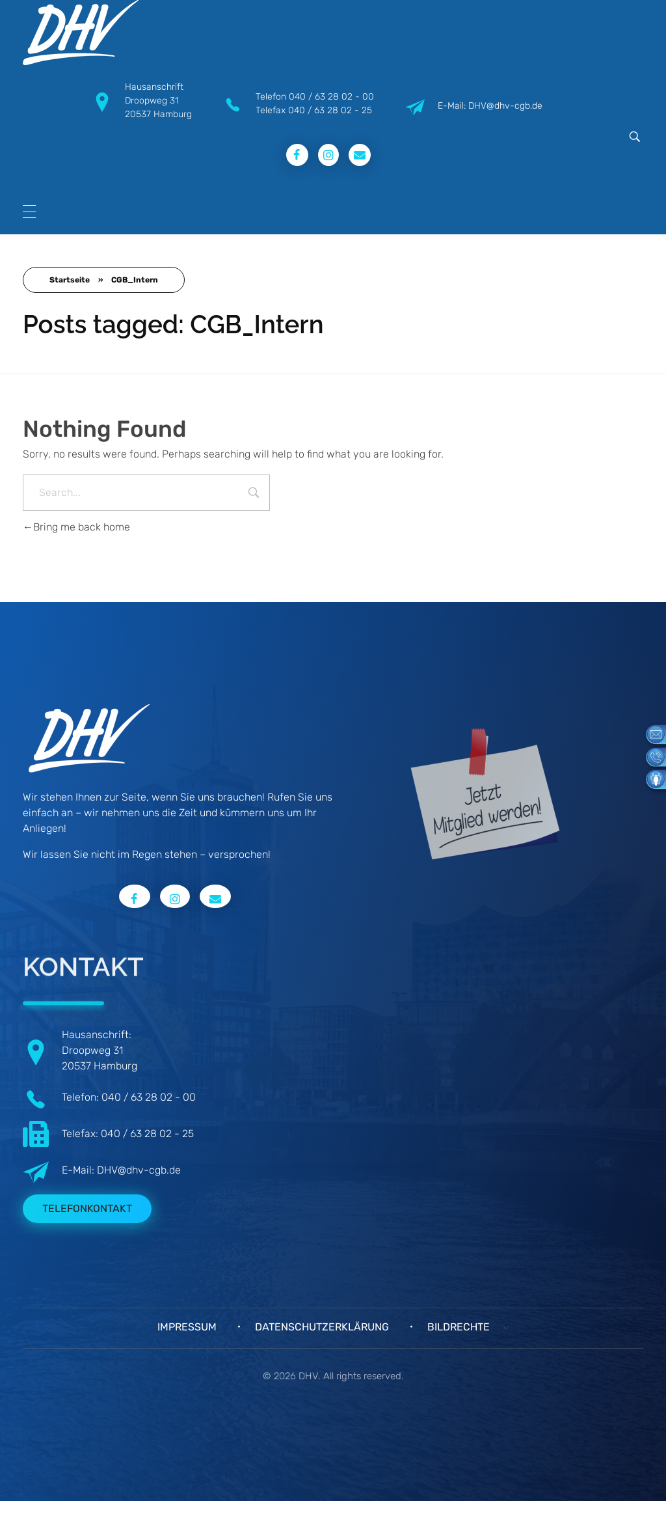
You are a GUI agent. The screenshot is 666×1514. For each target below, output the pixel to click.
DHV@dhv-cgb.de (139, 1170)
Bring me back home (76, 527)
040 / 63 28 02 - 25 (330, 110)
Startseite (69, 279)
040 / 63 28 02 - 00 (331, 96)
